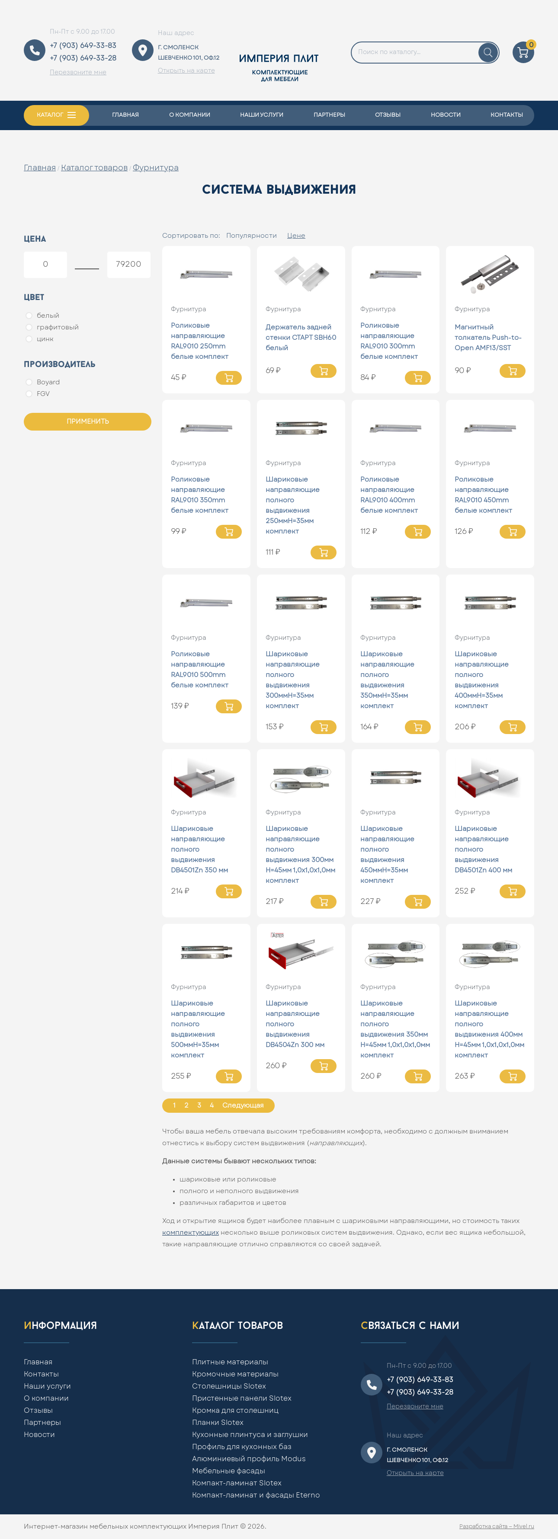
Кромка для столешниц (235, 1410)
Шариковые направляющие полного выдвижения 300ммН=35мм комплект (293, 680)
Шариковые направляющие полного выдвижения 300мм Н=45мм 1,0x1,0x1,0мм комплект (300, 855)
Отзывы (388, 115)
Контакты (507, 115)
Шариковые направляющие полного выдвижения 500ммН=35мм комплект (198, 1029)
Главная (125, 115)
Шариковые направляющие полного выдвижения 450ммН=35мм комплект (387, 855)
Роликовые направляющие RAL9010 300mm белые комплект (389, 341)
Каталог (50, 115)
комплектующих (190, 1232)
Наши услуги (261, 115)
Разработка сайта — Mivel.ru (496, 1526)
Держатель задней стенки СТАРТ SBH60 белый (301, 337)
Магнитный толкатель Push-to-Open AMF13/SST (488, 337)
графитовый (52, 327)
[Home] (279, 50)
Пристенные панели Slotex (242, 1398)
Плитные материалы (230, 1362)
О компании (189, 115)
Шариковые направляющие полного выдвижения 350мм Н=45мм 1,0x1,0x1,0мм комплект (395, 1029)
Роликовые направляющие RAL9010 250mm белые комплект (199, 341)
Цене (296, 236)
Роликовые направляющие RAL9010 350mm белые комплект (199, 495)
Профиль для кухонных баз (242, 1446)
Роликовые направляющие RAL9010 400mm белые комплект (389, 495)
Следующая (243, 1105)
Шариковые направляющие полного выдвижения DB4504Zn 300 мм (295, 1024)
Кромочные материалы (235, 1374)
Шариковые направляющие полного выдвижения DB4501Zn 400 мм (483, 850)
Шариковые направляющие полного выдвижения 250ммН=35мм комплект (293, 505)
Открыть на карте (186, 71)
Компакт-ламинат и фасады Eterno (256, 1495)
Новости (446, 115)
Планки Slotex (218, 1422)
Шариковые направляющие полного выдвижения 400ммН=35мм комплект (482, 680)
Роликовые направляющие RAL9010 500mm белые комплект (199, 670)
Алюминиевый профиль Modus (249, 1459)
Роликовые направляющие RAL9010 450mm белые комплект (483, 495)
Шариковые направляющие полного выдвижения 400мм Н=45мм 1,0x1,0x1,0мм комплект (489, 1029)
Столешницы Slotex (229, 1386)
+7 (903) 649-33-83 (83, 45)
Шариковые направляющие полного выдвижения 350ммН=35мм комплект (387, 680)
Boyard (43, 382)
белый (42, 315)
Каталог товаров (94, 168)
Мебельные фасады (228, 1471)
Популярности (251, 236)
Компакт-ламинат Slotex (237, 1483)
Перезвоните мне (78, 73)
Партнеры (329, 115)
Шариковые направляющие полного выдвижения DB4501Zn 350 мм (199, 850)
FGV (38, 393)
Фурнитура (156, 168)
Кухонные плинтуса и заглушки (250, 1434)
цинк (40, 338)
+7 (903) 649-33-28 (83, 58)
